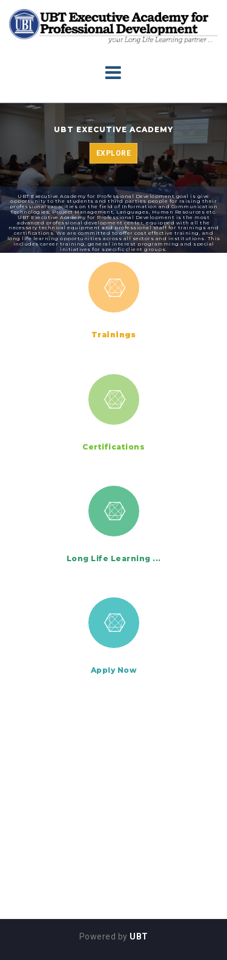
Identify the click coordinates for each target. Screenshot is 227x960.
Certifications (113, 446)
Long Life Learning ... (114, 558)
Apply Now (114, 670)
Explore (113, 153)
